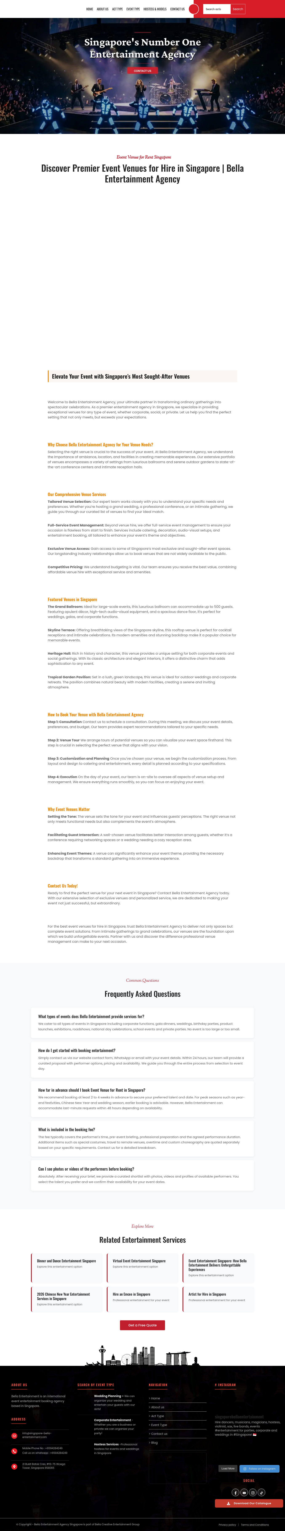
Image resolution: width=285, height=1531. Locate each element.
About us (102, 9)
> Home (154, 1398)
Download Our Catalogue (249, 1503)
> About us (156, 1407)
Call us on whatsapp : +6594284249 (44, 1453)
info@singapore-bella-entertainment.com (36, 1435)
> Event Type (158, 1425)
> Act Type (156, 1416)
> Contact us (158, 1434)
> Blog (153, 1443)
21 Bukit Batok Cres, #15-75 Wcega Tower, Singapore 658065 (43, 1466)
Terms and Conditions (255, 1525)
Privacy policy (227, 1525)
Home (89, 9)
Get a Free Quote (142, 1325)
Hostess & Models (155, 9)
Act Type (117, 9)
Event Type (133, 9)
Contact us (177, 9)
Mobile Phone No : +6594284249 (42, 1448)
